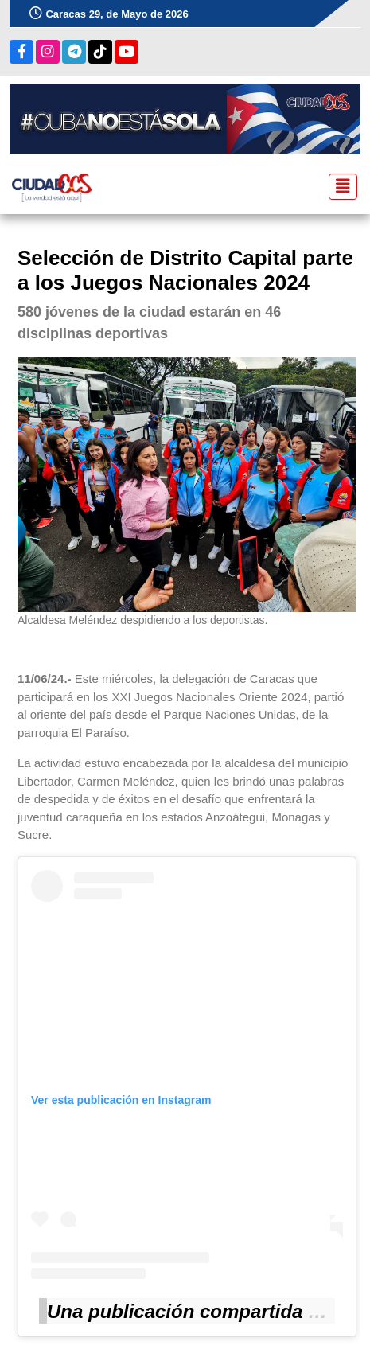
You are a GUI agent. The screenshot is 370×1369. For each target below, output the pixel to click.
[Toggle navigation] (338, 187)
